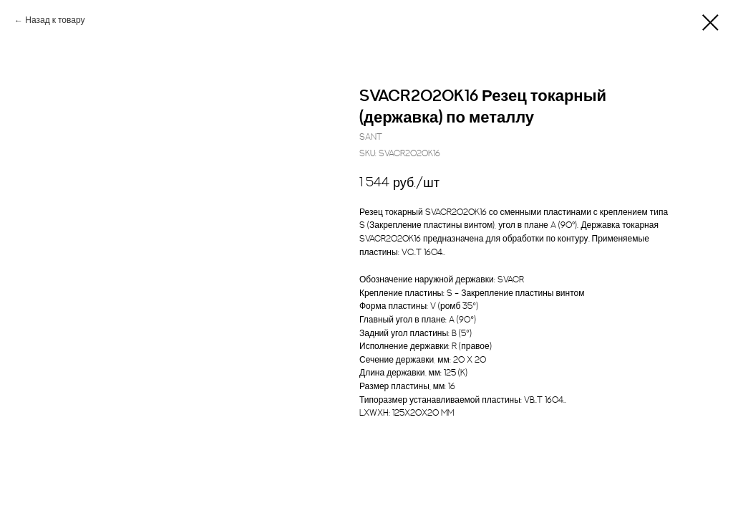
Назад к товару (54, 20)
